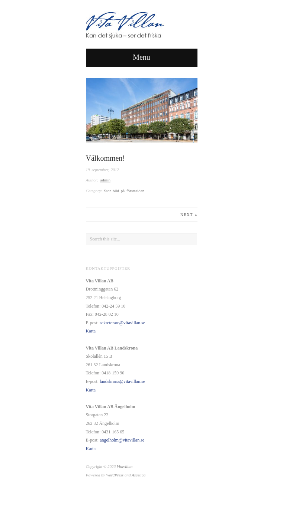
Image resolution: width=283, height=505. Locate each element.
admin (105, 180)
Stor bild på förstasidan (124, 190)
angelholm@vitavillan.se (122, 440)
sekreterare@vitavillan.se (122, 322)
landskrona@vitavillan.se (122, 381)
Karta (91, 331)
